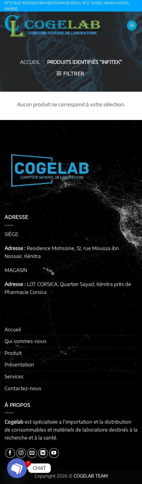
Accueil (30, 62)
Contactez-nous (23, 388)
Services (14, 376)
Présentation (19, 365)
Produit (13, 353)
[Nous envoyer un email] (32, 453)
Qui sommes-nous (26, 341)
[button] (132, 25)
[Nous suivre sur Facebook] (10, 453)
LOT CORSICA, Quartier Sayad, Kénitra (70, 284)
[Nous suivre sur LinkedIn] (43, 453)
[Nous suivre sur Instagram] (21, 453)
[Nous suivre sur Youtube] (54, 453)
